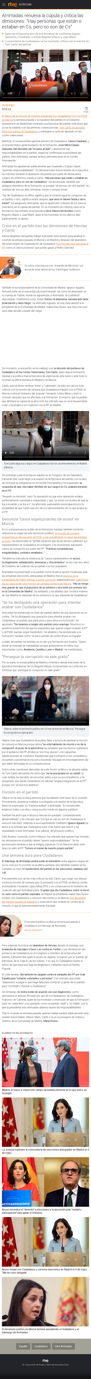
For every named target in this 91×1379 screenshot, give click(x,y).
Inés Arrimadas (63, 1346)
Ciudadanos (41, 1346)
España (23, 1346)
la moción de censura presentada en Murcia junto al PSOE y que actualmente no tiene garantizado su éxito (44, 537)
